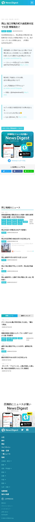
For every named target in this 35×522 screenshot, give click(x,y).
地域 (2, 457)
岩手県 (4, 351)
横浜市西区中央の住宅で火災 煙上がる (14, 357)
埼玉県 (4, 219)
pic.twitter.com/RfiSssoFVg (12, 58)
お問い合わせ (4, 512)
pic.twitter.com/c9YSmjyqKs (13, 88)
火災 (6, 19)
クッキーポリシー (5, 509)
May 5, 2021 (24, 65)
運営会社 (3, 503)
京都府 (4, 223)
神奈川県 (20, 219)
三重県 (20, 221)
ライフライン (5, 227)
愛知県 (14, 221)
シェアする (17, 171)
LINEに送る (29, 171)
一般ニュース (5, 264)
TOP (2, 19)
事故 (2, 275)
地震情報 (4, 491)
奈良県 (4, 340)
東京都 (14, 219)
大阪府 (9, 223)
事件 (2, 440)
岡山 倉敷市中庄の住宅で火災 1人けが (14, 257)
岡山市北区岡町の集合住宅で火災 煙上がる (15, 239)
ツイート (6, 171)
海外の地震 (5, 494)
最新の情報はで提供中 (12, 128)
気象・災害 (4, 212)
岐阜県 (4, 221)
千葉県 (9, 219)
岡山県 (11, 19)
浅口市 (16, 19)
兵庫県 (14, 223)
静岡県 (9, 221)
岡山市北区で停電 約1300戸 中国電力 (13, 230)
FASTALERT (4, 514)
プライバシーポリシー (7, 506)
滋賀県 (25, 221)
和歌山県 (10, 340)
